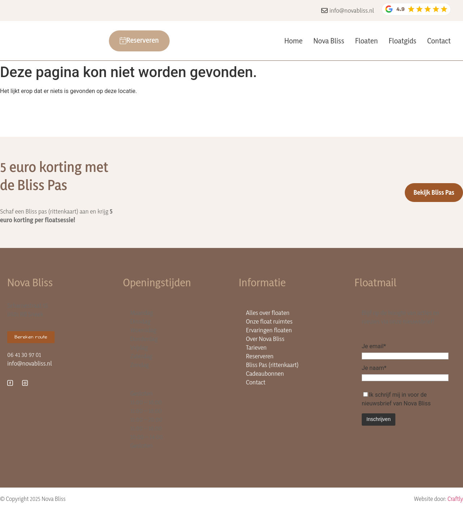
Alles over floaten (267, 312)
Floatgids (402, 40)
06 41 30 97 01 (24, 354)
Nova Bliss (328, 40)
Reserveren (259, 356)
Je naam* (374, 367)
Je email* (374, 346)
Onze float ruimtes (269, 321)
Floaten (366, 40)
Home (293, 40)
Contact (439, 40)
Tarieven (256, 347)
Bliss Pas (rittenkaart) (272, 364)
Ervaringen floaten (269, 330)
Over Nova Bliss (265, 338)
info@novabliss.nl (29, 363)
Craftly (455, 498)
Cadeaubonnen (265, 373)
